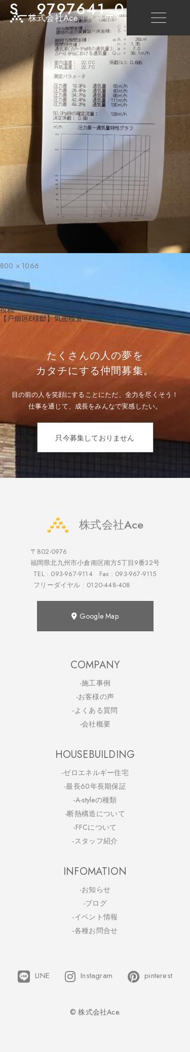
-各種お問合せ (95, 930)
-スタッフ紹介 (95, 841)
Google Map (94, 616)
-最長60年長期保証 (95, 786)
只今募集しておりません (94, 438)
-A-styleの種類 (95, 800)
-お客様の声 (95, 697)
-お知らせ (95, 889)
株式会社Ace (94, 524)
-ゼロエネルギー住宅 (95, 772)
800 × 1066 (19, 266)
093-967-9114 (71, 574)
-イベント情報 (95, 917)
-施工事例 (95, 683)
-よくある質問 (95, 710)
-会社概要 (95, 724)
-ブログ (95, 903)
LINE (34, 976)
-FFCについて (95, 827)
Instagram (88, 976)
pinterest (150, 976)
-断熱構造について (95, 813)
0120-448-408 (108, 585)
